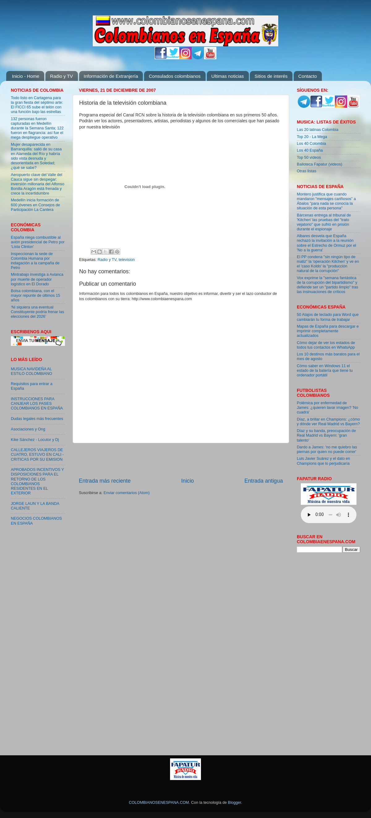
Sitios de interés (271, 76)
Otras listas (306, 171)
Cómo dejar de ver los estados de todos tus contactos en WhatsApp (326, 345)
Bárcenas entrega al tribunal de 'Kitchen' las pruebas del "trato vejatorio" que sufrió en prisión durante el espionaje (324, 222)
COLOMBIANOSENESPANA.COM (159, 802)
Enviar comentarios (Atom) (127, 493)
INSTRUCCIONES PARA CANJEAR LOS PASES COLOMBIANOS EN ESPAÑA (37, 403)
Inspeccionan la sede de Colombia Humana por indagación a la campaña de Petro (35, 261)
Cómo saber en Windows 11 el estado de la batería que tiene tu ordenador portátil (325, 370)
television (126, 260)
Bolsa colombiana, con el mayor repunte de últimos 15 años (35, 295)
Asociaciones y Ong (28, 429)
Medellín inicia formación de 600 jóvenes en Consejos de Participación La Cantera (35, 205)
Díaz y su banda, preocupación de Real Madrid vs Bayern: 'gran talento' (326, 435)
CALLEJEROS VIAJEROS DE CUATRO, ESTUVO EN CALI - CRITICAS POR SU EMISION (37, 454)
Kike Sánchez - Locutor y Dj (35, 440)
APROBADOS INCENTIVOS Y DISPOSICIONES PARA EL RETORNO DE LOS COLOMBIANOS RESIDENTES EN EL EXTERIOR (37, 481)
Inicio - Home (25, 76)
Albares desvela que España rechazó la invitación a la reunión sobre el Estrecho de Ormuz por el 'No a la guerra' (326, 243)
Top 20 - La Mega (312, 137)
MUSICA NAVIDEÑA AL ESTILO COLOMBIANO (31, 371)
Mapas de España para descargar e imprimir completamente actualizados (328, 331)
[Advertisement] (29, 630)
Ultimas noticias (227, 76)
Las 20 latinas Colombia (317, 130)
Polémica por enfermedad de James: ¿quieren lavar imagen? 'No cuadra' (327, 407)
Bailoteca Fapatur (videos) (319, 164)
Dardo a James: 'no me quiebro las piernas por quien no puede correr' (327, 449)
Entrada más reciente (105, 481)
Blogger (234, 802)
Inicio (187, 481)
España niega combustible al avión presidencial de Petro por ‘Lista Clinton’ (38, 242)
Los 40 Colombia (311, 143)
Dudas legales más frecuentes (37, 419)
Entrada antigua (264, 481)
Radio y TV (61, 76)
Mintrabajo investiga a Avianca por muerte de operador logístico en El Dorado (37, 279)
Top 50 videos (309, 157)
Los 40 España (310, 150)
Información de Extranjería (111, 76)
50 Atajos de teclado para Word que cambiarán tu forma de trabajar (328, 317)
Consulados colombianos (175, 76)
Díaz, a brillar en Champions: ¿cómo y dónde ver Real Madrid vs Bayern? (328, 421)
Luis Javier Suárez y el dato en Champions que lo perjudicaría (323, 460)
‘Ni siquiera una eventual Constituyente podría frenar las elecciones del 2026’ (37, 312)
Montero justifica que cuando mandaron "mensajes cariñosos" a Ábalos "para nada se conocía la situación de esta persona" (326, 201)
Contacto (307, 76)
